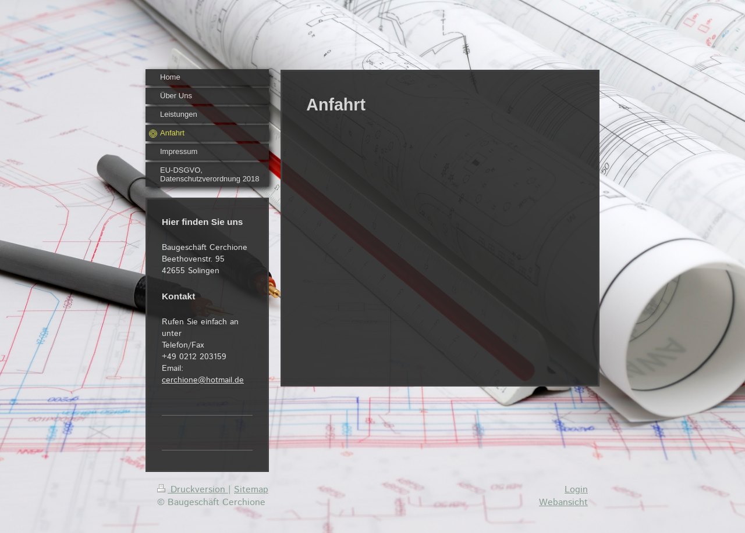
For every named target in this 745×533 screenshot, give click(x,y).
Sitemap (251, 489)
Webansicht (563, 502)
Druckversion (192, 489)
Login (576, 489)
